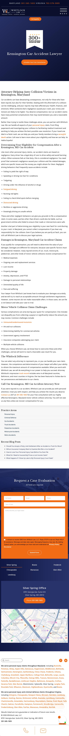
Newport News (34, 695)
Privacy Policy (54, 545)
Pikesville (24, 678)
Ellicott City (14, 678)
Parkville (4, 681)
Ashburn (4, 698)
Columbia (5, 678)
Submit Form (34, 553)
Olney (11, 669)
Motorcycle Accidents (11, 432)
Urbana (57, 672)
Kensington (17, 672)
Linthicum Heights (28, 681)
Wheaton (17, 687)
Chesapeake (12, 570)
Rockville (57, 666)
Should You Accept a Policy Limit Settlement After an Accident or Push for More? (34, 446)
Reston (19, 698)
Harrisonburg (29, 701)
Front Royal (57, 701)
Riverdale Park (7, 687)
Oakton (11, 704)
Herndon (52, 695)
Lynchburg (50, 698)
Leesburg (11, 575)
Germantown (6, 672)
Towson (43, 678)
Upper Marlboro (26, 675)
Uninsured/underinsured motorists (17, 322)
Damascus (29, 669)
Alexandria (43, 707)
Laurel (61, 675)
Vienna (49, 701)
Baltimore (41, 681)
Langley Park (59, 684)
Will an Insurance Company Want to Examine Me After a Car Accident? (30, 449)
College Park (39, 675)
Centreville (59, 698)
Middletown (50, 669)
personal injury (38, 125)
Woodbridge (49, 704)
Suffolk (34, 698)
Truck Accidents (10, 425)
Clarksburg (5, 675)
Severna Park (6, 684)
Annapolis (50, 681)
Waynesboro (40, 701)
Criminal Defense (10, 418)
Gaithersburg (28, 672)
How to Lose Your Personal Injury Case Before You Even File (27, 452)
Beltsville (48, 675)
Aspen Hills (19, 669)
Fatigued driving (10, 189)
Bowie (34, 565)
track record (24, 374)
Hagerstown (39, 669)
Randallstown (14, 681)
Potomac (4, 669)
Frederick (57, 565)
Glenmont (26, 687)
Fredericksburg (7, 707)
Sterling (12, 698)
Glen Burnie (17, 684)
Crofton (58, 681)
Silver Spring (12, 565)
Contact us (5, 395)
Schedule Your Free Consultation (34, 62)
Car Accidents (9, 421)
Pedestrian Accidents (11, 428)
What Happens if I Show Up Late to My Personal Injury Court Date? (29, 458)
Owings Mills (34, 678)
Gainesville (58, 704)
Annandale (18, 701)
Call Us (25, 731)
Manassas (34, 570)
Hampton (28, 704)
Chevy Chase (40, 672)
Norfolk (52, 707)
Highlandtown (37, 687)
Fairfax (26, 707)
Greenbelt (15, 675)
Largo (55, 675)
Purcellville (19, 704)
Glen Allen (57, 570)
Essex (61, 678)
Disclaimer (7, 547)
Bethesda (60, 669)
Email (43, 731)
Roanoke (41, 698)
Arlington (12, 695)
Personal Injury (9, 414)
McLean (45, 695)
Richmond (27, 698)
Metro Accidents (10, 435)
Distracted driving (10, 203)
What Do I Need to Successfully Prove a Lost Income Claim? (26, 455)
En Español (35, 19)
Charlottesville (7, 701)
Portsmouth (38, 704)
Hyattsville (48, 687)
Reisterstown (52, 678)
